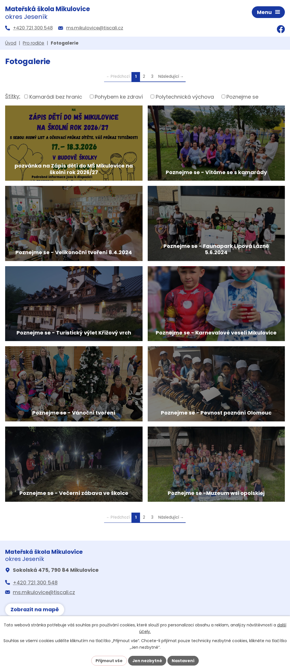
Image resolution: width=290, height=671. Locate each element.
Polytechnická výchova (185, 97)
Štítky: (12, 96)
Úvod (10, 44)
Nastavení (183, 660)
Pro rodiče (33, 44)
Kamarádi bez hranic (55, 97)
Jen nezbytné (147, 660)
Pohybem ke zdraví (119, 97)
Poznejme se (242, 97)
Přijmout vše (109, 660)
